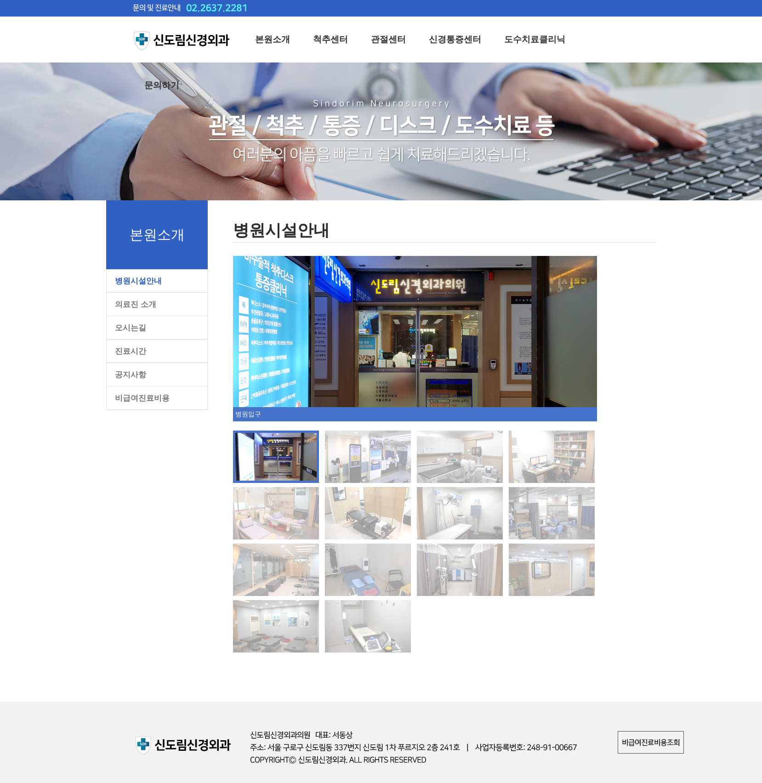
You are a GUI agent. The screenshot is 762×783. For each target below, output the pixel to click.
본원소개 (272, 39)
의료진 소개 (135, 304)
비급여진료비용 (142, 398)
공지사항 (130, 374)
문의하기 (161, 85)
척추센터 (330, 39)
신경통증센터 (455, 39)
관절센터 (388, 39)
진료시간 (130, 351)
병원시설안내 (138, 281)
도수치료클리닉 (534, 39)
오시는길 (130, 327)
